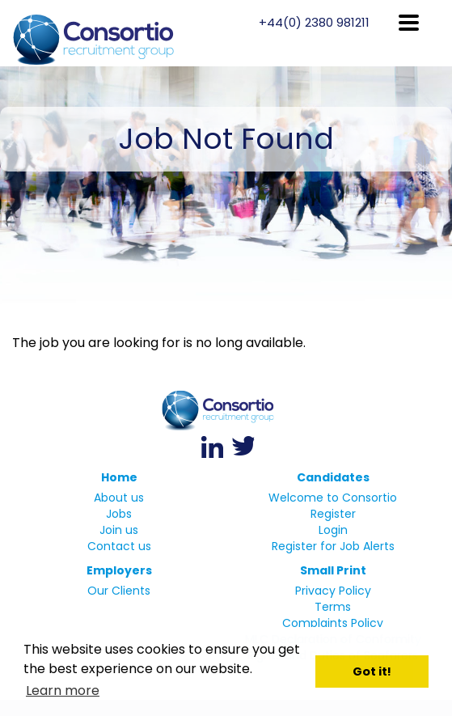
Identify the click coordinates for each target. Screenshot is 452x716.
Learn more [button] (62, 690)
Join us (118, 530)
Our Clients (118, 591)
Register (333, 514)
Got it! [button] (372, 671)
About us (119, 497)
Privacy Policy (333, 591)
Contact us (119, 546)
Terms (333, 607)
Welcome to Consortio (332, 497)
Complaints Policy (332, 623)
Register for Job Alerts (333, 546)
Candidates (333, 477)
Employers (119, 570)
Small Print (333, 570)
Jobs (119, 514)
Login (333, 530)
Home (119, 477)
